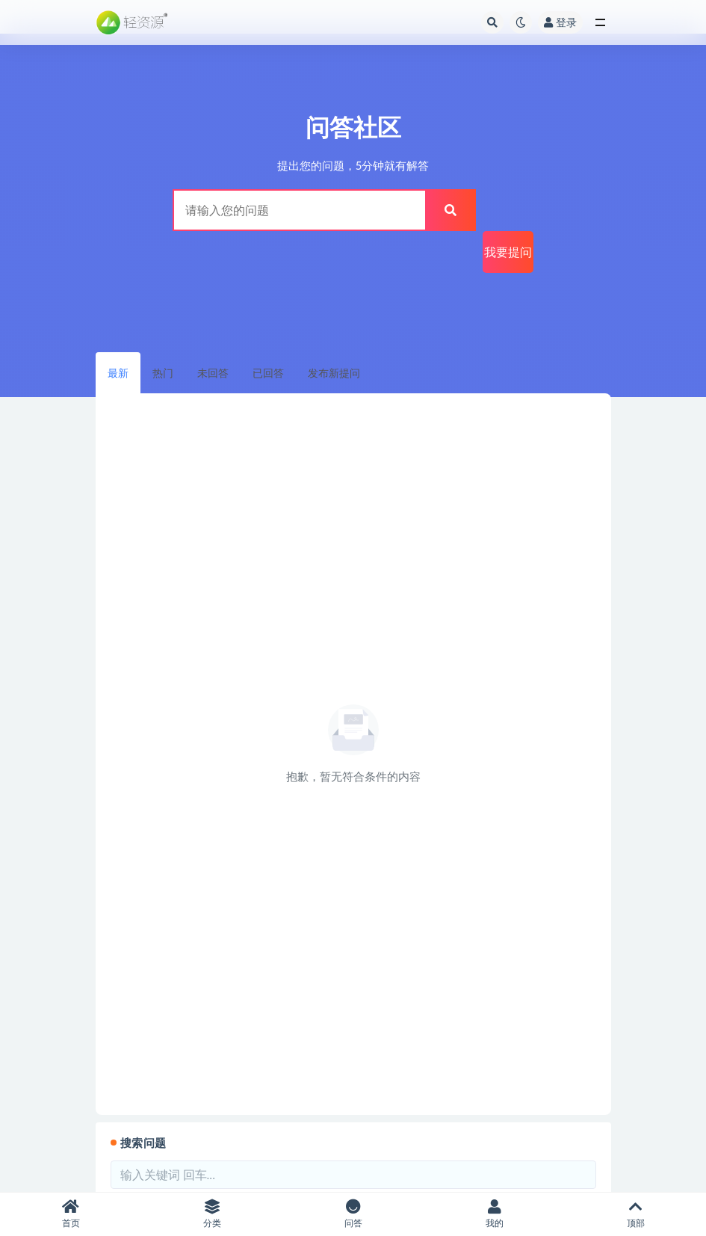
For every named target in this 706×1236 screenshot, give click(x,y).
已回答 (268, 372)
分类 (211, 1214)
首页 (70, 1214)
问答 (353, 1214)
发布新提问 (334, 372)
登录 (560, 22)
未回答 (213, 372)
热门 (162, 372)
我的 (494, 1214)
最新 (118, 372)
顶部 (635, 1214)
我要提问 (508, 252)
